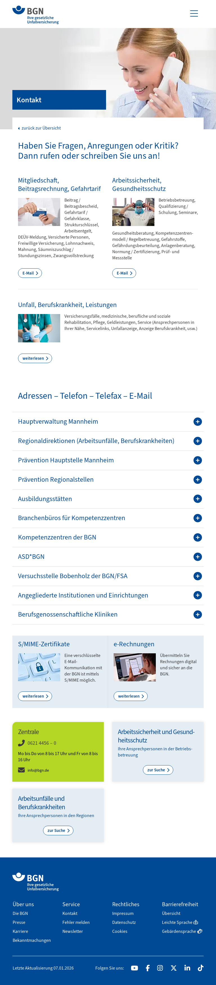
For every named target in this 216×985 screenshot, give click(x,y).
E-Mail (28, 273)
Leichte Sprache (180, 922)
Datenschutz (124, 922)
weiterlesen (33, 358)
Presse (19, 922)
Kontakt (69, 913)
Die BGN (20, 913)
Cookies (119, 931)
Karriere (20, 931)
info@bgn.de (38, 770)
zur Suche (156, 770)
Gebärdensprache (182, 931)
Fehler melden (76, 922)
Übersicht (171, 913)
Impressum (123, 913)
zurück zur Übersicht (41, 128)
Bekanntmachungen (32, 940)
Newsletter (72, 931)
